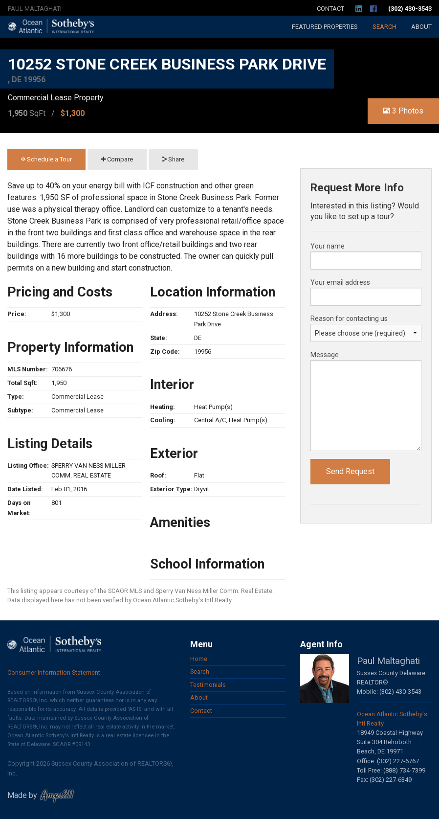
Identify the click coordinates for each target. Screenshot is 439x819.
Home (198, 658)
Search (384, 26)
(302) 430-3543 (410, 8)
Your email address (340, 282)
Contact (330, 8)
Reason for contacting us (349, 318)
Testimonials (208, 684)
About (421, 26)
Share (173, 159)
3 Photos (403, 110)
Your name (327, 246)
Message (324, 355)
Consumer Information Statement (53, 672)
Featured (325, 26)
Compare (117, 159)
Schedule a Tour (46, 159)
